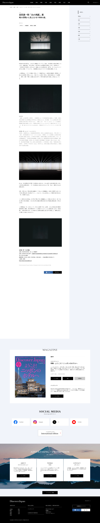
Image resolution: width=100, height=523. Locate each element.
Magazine (31, 505)
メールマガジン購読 (50, 492)
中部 (46, 2)
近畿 (50, 2)
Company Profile (33, 513)
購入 (68, 378)
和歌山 (79, 16)
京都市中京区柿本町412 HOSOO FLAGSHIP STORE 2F (44, 253)
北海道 (31, 2)
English (95, 2)
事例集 (47, 510)
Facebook (21, 422)
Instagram (41, 422)
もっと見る (56, 378)
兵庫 (79, 23)
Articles (12, 505)
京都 (79, 31)
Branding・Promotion (52, 505)
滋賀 (79, 35)
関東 (41, 2)
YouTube (79, 422)
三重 (79, 39)
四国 (60, 2)
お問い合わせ (48, 511)
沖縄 (69, 2)
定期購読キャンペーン (81, 506)
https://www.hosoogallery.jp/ (25, 260)
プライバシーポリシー (50, 513)
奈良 (79, 20)
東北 (37, 2)
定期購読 (80, 378)
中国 (55, 2)
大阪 (79, 27)
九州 (64, 2)
